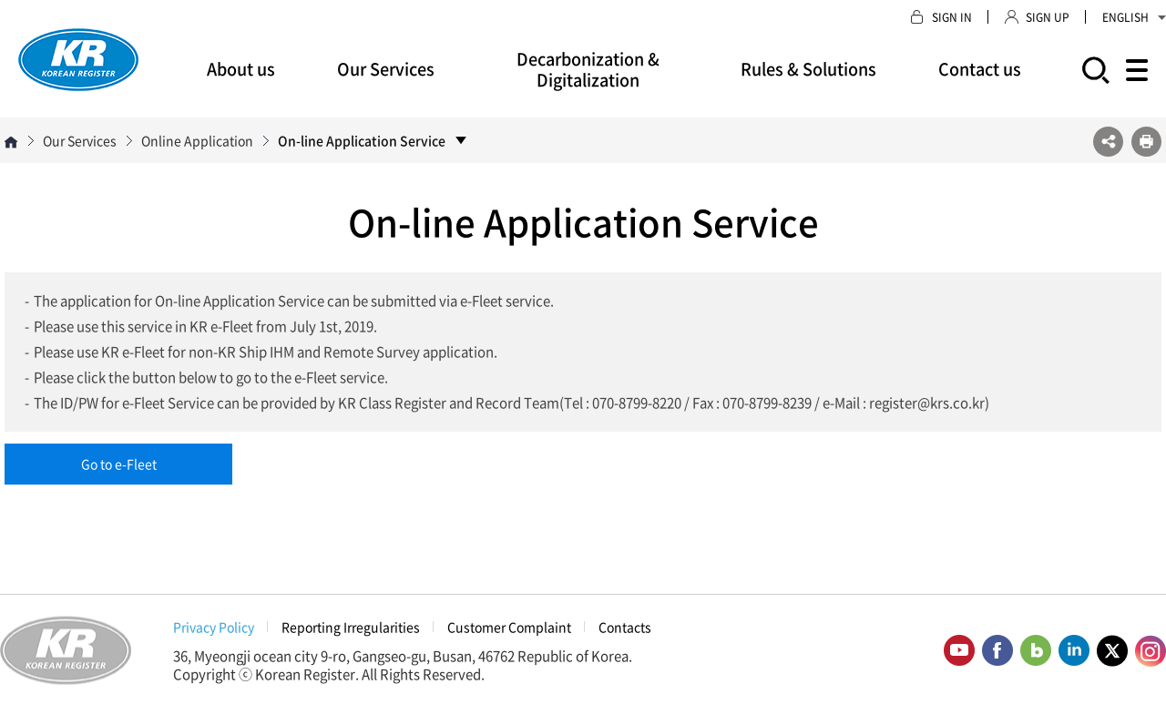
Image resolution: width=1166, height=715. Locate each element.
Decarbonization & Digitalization (588, 69)
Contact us (979, 68)
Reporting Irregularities (350, 627)
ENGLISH (1134, 17)
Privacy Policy (213, 627)
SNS (1108, 142)
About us (241, 68)
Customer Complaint (509, 627)
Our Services (386, 68)
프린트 (1146, 142)
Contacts (624, 627)
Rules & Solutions (808, 68)
